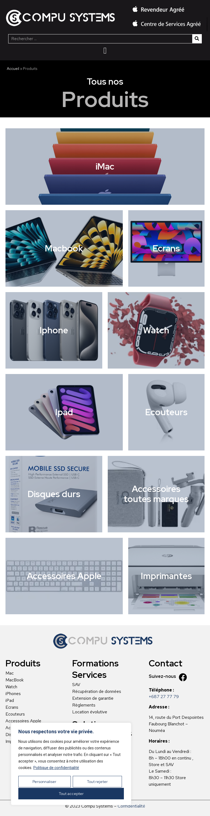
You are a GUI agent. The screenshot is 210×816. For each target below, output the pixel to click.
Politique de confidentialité (56, 769)
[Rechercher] (197, 38)
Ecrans (11, 707)
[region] (71, 764)
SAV (76, 684)
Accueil (13, 68)
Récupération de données (96, 691)
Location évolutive (89, 712)
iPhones (13, 693)
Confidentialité (131, 806)
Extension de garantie (92, 698)
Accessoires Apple (23, 721)
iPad (9, 700)
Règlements (83, 705)
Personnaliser (44, 782)
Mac (9, 673)
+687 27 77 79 (164, 696)
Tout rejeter (97, 782)
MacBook (14, 680)
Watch (11, 687)
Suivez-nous (162, 676)
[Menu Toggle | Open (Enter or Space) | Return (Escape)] (105, 50)
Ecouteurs (15, 714)
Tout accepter (71, 793)
